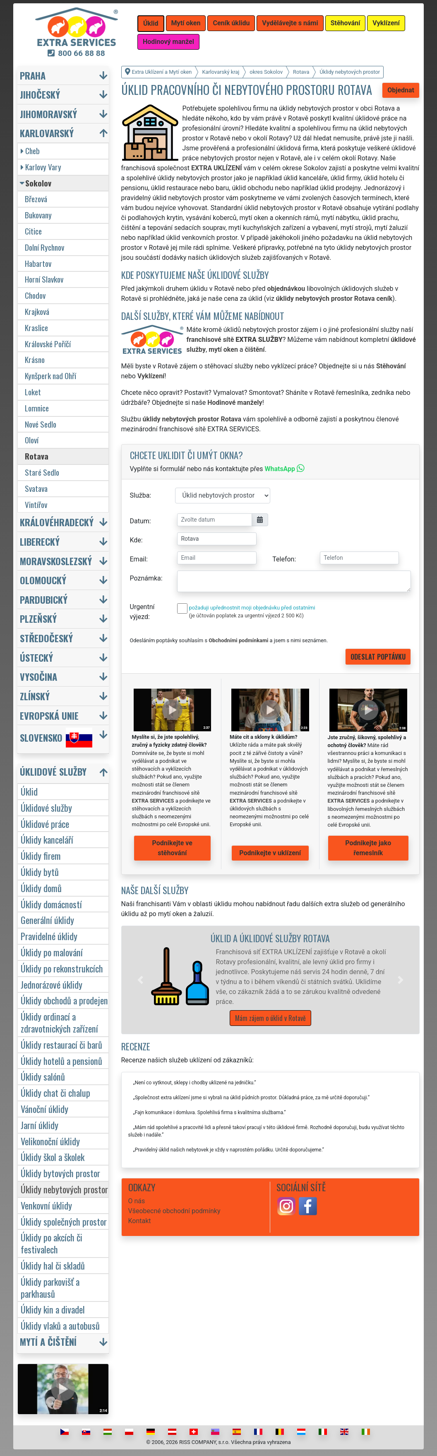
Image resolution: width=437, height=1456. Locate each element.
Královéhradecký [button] (57, 522)
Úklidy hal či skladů (53, 1265)
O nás (136, 1201)
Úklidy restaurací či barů (61, 1044)
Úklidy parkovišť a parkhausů (50, 1287)
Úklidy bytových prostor (60, 1173)
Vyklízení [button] (386, 23)
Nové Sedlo (40, 424)
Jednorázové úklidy (51, 984)
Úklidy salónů (43, 1076)
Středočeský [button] (46, 638)
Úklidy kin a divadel (53, 1309)
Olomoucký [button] (43, 580)
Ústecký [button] (36, 657)
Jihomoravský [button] (48, 114)
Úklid (29, 791)
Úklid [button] (150, 23)
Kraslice (36, 328)
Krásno (35, 359)
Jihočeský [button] (40, 94)
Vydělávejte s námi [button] (290, 23)
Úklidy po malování (52, 952)
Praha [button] (33, 75)
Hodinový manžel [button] (168, 42)
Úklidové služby (46, 807)
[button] (140, 980)
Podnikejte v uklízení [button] (270, 853)
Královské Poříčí (48, 344)
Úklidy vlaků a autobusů (60, 1325)
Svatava (36, 488)
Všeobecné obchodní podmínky (174, 1211)
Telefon (283, 559)
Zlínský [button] (35, 696)
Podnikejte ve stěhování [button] (172, 848)
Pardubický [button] (43, 599)
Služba (140, 495)
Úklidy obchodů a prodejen (64, 1000)
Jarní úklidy (39, 1125)
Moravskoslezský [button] (56, 561)
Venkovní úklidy (46, 1205)
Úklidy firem (41, 855)
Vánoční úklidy (44, 1108)
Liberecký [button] (40, 541)
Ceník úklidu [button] (231, 23)
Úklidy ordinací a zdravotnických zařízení (59, 1022)
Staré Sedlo (42, 472)
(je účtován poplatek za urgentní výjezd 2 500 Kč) (246, 615)
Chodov (35, 295)
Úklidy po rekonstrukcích (62, 968)
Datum (139, 521)
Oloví (31, 440)
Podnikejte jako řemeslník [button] (368, 848)
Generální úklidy (47, 919)
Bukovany (38, 215)
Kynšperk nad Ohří (50, 376)
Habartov (38, 263)
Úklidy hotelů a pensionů (61, 1060)
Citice (33, 231)
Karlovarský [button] (47, 133)
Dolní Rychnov (44, 247)
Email (138, 559)
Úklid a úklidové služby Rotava (270, 938)
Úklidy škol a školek (52, 1156)
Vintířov (36, 504)
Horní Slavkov (44, 279)
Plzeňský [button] (38, 618)
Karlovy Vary (41, 167)
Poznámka (145, 578)
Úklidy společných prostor (64, 1221)
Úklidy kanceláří (47, 839)
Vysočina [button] (38, 676)
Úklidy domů (41, 888)
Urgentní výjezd (142, 612)
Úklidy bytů (40, 871)
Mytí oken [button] (186, 23)
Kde (135, 540)
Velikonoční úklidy (50, 1141)
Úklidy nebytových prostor (64, 1189)
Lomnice (37, 408)
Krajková (37, 311)
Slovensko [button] (56, 737)
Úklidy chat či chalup (55, 1092)
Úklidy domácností (51, 904)
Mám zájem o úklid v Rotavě (270, 1018)
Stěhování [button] (345, 23)
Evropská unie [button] (49, 715)
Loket (33, 392)
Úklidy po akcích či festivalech (51, 1243)
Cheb (30, 151)
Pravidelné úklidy (49, 936)
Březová (36, 199)
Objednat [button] (400, 90)
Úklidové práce (45, 823)
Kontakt (139, 1221)
